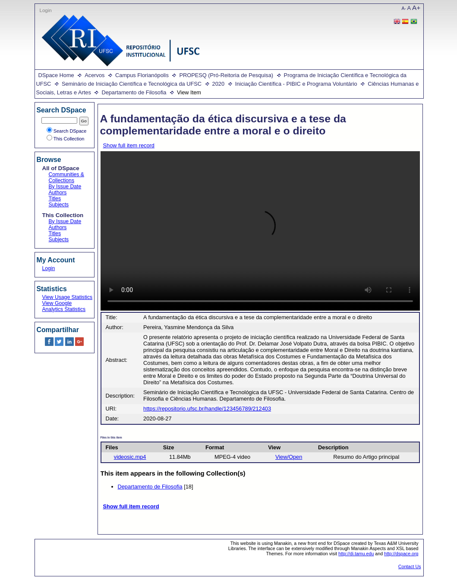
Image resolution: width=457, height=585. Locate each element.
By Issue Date (65, 187)
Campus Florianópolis (142, 75)
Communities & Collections (66, 177)
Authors (58, 193)
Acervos (94, 75)
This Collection (66, 138)
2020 (218, 84)
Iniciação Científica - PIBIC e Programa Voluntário (296, 84)
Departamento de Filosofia (133, 92)
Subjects (59, 205)
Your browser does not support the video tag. (260, 231)
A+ (416, 7)
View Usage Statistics (67, 297)
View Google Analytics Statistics (64, 306)
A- (404, 8)
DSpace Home (56, 75)
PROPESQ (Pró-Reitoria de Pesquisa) (226, 75)
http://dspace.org (401, 553)
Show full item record (128, 145)
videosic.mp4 (130, 457)
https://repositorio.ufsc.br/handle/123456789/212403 (207, 408)
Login (46, 10)
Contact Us (409, 566)
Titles (55, 199)
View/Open (288, 457)
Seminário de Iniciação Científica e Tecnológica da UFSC (132, 84)
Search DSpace (67, 131)
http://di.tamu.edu (356, 553)
